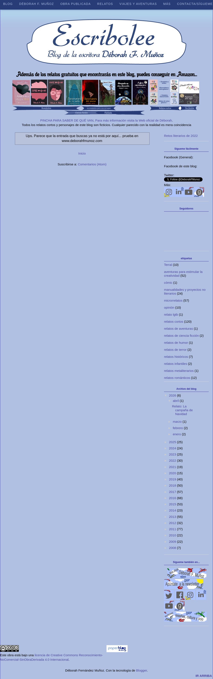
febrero (178, 428)
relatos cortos (173, 321)
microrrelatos (173, 300)
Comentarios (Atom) (92, 164)
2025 (173, 442)
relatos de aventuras (178, 328)
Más (167, 4)
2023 (173, 454)
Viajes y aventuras (138, 4)
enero (177, 434)
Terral (168, 264)
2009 (173, 541)
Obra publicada (75, 4)
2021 (173, 467)
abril (176, 401)
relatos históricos (176, 356)
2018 (173, 485)
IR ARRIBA (204, 676)
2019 (173, 479)
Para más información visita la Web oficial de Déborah (133, 120)
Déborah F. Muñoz (36, 4)
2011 (173, 529)
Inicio (82, 153)
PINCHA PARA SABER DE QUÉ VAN (67, 120)
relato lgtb (171, 314)
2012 (173, 523)
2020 (173, 473)
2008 (173, 548)
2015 (173, 504)
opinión (169, 307)
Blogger (141, 670)
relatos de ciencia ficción (181, 335)
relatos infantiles (175, 363)
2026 (173, 395)
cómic (168, 282)
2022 (173, 460)
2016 (173, 498)
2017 (173, 492)
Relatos (105, 4)
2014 (173, 510)
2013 (173, 517)
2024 (173, 448)
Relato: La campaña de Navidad (182, 410)
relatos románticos (177, 378)
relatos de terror (175, 349)
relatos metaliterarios (179, 370)
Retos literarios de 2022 (181, 136)
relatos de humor (176, 342)
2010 (173, 535)
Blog (8, 4)
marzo (178, 421)
